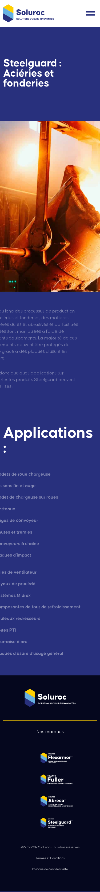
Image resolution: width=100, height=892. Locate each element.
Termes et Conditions (50, 858)
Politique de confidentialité (50, 869)
